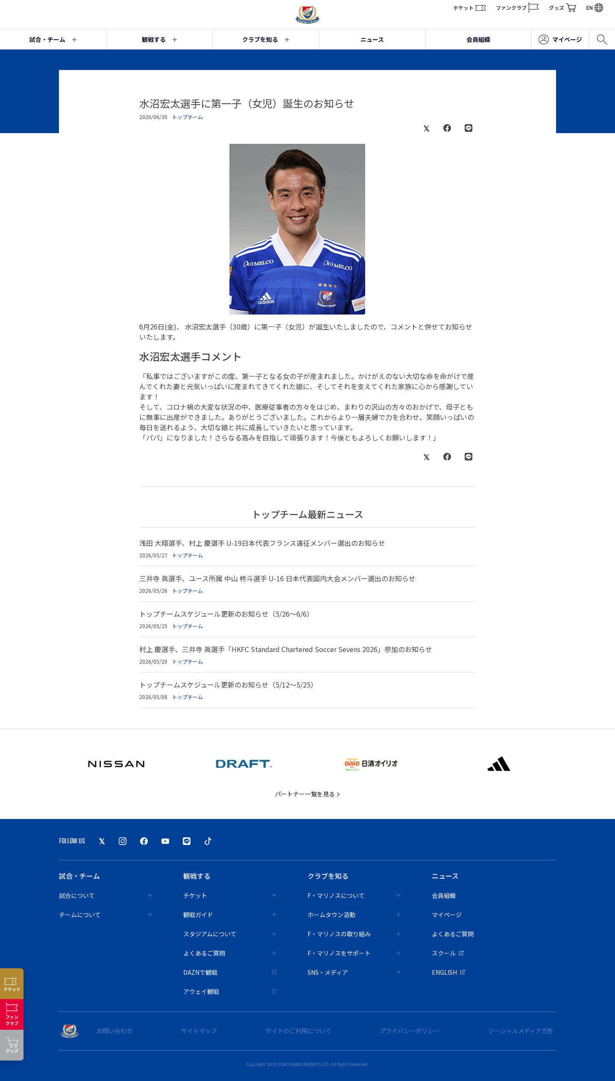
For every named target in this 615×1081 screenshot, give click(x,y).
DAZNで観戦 (229, 972)
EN (594, 7)
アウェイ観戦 (229, 991)
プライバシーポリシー (409, 1030)
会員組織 (478, 39)
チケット (469, 8)
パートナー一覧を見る (307, 794)
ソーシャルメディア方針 (521, 1030)
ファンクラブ (517, 8)
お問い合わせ (114, 1030)
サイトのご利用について (298, 1030)
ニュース (372, 39)
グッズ (562, 8)
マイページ (560, 40)
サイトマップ (199, 1030)
